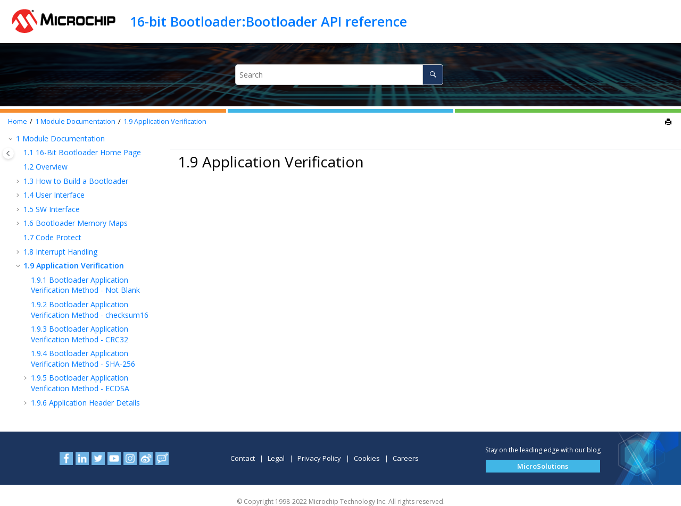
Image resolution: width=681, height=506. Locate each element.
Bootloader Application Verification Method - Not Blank (85, 285)
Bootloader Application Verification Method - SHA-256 (83, 358)
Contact (242, 458)
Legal (276, 458)
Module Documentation (75, 121)
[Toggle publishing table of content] (8, 153)
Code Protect (52, 237)
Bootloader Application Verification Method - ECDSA (80, 383)
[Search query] (339, 74)
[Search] (432, 74)
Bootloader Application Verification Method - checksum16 (89, 309)
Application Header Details (85, 403)
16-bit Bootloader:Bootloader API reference (268, 21)
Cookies (367, 458)
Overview (45, 167)
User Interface (54, 195)
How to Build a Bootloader (75, 181)
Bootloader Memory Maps (75, 223)
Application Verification (164, 121)
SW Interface (51, 209)
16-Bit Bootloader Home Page (82, 152)
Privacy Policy (319, 458)
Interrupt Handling (60, 252)
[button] (11, 138)
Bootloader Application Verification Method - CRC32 (79, 334)
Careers (406, 458)
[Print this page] (669, 122)
